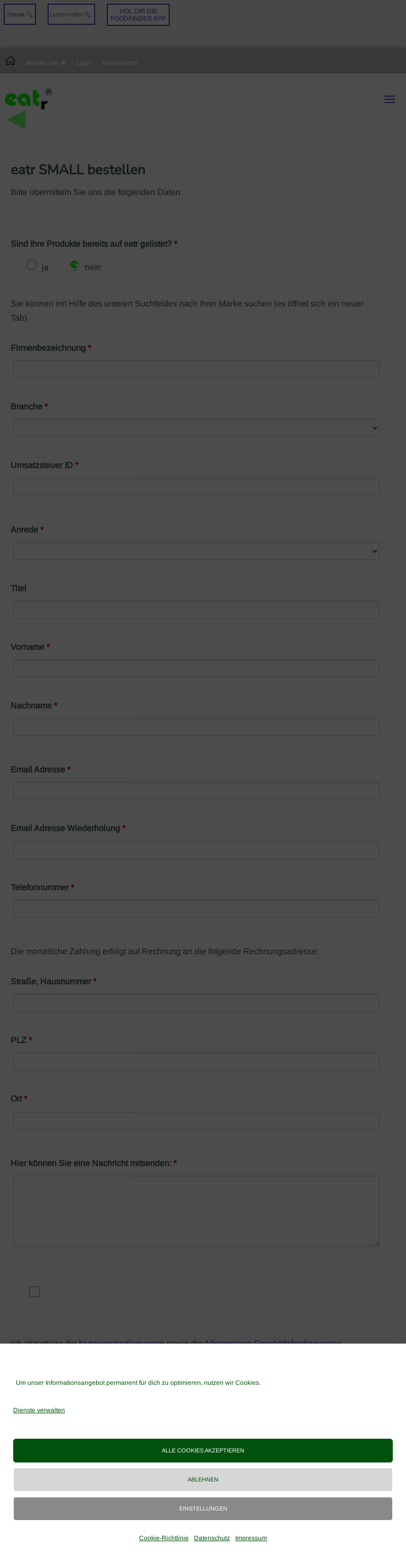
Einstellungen (203, 1508)
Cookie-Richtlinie (164, 1538)
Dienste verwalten (39, 1410)
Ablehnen (203, 1479)
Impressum (251, 1538)
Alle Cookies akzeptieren (203, 1450)
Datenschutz (212, 1538)
